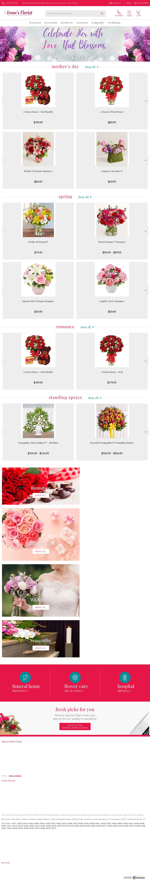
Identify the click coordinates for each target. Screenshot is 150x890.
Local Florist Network (126, 888)
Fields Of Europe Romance (38, 171)
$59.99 (38, 311)
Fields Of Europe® (38, 242)
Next (146, 101)
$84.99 (38, 181)
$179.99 (111, 382)
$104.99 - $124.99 (38, 453)
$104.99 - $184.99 (111, 453)
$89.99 (112, 122)
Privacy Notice (109, 888)
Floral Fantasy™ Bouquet (112, 242)
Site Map (140, 888)
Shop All (90, 67)
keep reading (15, 679)
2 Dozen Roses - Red (112, 372)
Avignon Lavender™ (112, 171)
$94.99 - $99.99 (112, 252)
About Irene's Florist (12, 644)
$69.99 (112, 181)
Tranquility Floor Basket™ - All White (38, 442)
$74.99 (38, 252)
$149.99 (38, 122)
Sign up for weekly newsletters (75, 629)
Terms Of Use (95, 888)
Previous (4, 101)
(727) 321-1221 (12, 3)
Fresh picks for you (75, 616)
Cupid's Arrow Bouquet (111, 301)
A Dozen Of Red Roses (112, 111)
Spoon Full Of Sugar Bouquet (38, 301)
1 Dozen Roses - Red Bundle (38, 111)
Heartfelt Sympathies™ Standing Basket (111, 442)
